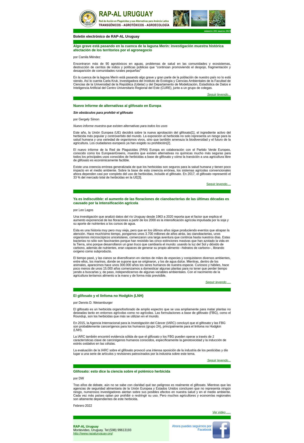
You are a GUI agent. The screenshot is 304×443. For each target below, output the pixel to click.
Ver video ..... (221, 412)
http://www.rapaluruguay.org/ (93, 433)
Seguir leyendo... (219, 94)
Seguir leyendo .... (218, 282)
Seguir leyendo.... (218, 184)
